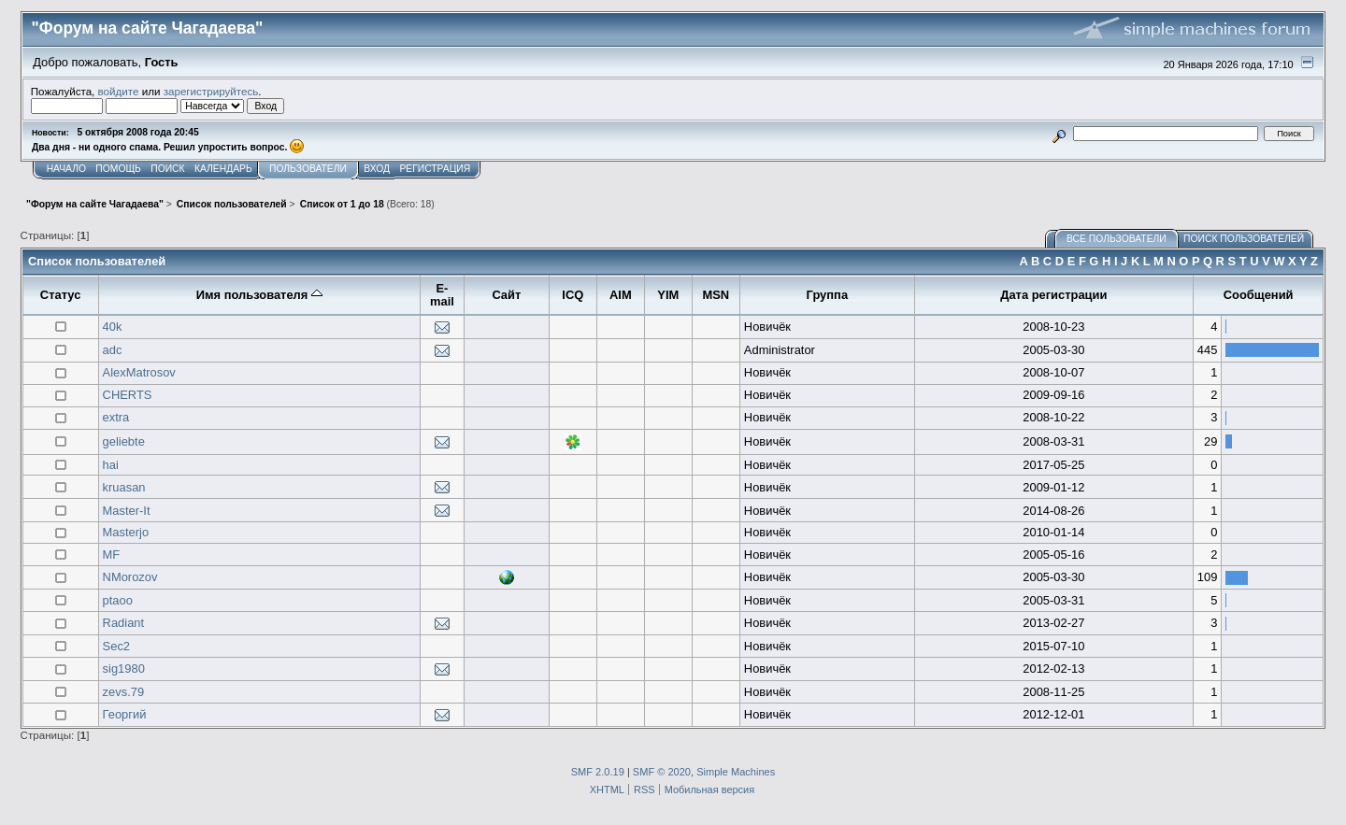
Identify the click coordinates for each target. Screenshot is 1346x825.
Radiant (124, 623)
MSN (716, 295)
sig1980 (124, 668)
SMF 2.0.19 (597, 771)
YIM (668, 295)
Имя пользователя (259, 295)
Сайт (506, 295)
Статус (60, 295)
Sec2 (116, 646)
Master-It (126, 511)
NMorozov (130, 577)
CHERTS (127, 395)
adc (112, 350)
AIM (620, 295)
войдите (118, 91)
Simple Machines (735, 771)
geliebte (124, 441)
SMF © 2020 (662, 771)
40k (112, 327)
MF (112, 555)
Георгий (125, 714)
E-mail (442, 294)
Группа (827, 295)
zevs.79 (123, 692)
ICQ (572, 295)
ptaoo (118, 600)
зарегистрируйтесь (211, 91)
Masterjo (126, 532)
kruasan (124, 487)
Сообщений (1259, 295)
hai (111, 465)
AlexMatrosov (139, 372)
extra (116, 417)
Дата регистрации (1053, 295)
